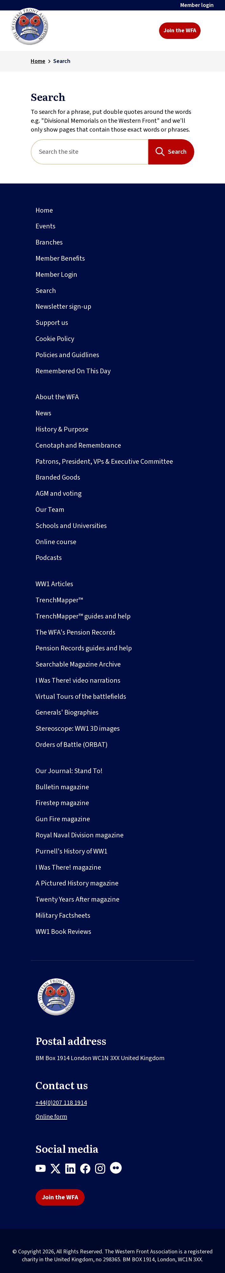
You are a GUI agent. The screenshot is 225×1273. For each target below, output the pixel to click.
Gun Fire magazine (62, 819)
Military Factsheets (62, 915)
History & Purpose (61, 429)
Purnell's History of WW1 (71, 851)
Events (45, 226)
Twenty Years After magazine (77, 899)
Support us (51, 323)
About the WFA (57, 397)
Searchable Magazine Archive (78, 664)
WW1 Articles (54, 584)
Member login (197, 5)
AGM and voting (58, 493)
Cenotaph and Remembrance (78, 445)
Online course (55, 542)
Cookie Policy (54, 339)
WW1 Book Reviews (63, 932)
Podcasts (48, 558)
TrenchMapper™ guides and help (83, 616)
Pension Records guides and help (83, 648)
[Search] (89, 152)
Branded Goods (57, 477)
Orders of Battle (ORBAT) (71, 745)
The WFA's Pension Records (75, 632)
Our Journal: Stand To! (69, 771)
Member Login (56, 275)
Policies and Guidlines (67, 355)
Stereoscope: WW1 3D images (77, 728)
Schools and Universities (71, 526)
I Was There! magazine (68, 867)
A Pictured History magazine (77, 883)
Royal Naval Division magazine (79, 835)
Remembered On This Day (73, 371)
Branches (49, 242)
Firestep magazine (62, 803)
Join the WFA (180, 30)
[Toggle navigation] (210, 30)
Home (38, 61)
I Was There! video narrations (77, 680)
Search (45, 291)
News (43, 413)
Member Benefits (60, 258)
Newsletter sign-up (63, 306)
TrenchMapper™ (59, 600)
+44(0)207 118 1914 (61, 1102)
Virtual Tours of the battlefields (80, 697)
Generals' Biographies (67, 712)
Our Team (49, 510)
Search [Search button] (177, 151)
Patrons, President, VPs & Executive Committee (104, 461)
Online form (51, 1116)
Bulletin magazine (62, 787)
